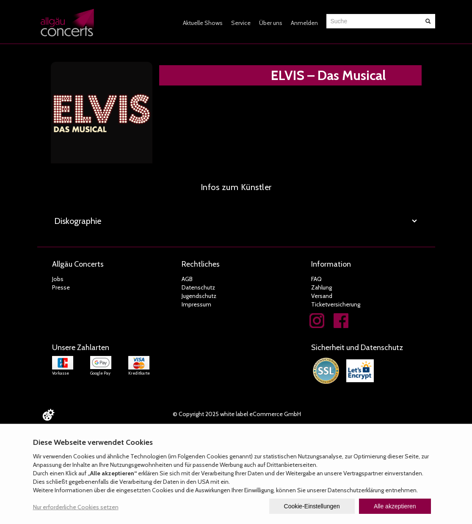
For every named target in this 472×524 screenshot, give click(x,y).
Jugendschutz (199, 296)
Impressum (196, 304)
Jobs (57, 279)
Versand (321, 296)
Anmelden (304, 23)
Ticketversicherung (335, 304)
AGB (187, 279)
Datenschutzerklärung (356, 490)
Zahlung (321, 287)
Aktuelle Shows (203, 23)
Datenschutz (198, 287)
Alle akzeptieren (395, 506)
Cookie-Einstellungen (312, 506)
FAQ (316, 279)
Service (241, 23)
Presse (61, 287)
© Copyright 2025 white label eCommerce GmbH (237, 414)
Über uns (270, 23)
